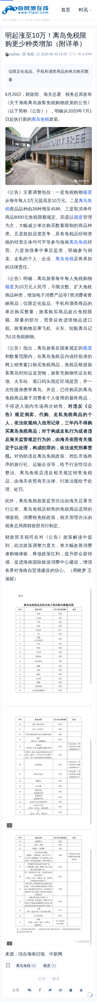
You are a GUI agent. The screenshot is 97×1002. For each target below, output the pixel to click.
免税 (30, 54)
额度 (87, 192)
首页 (65, 9)
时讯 (83, 9)
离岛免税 (40, 119)
